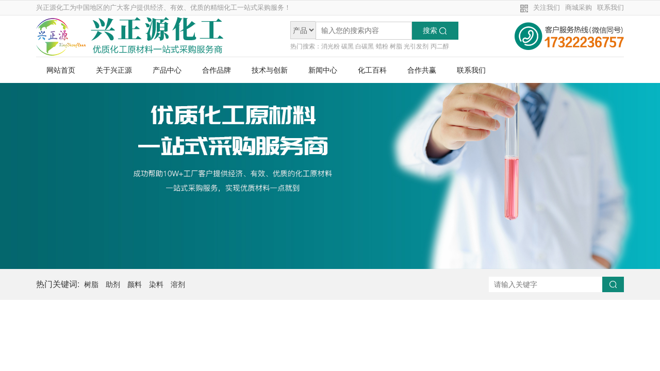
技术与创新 (270, 70)
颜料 (134, 284)
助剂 (113, 284)
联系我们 (610, 7)
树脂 (91, 284)
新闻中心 (322, 70)
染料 (156, 284)
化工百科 (372, 70)
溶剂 (178, 284)
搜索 (435, 30)
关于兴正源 (114, 70)
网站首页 (60, 70)
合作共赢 (421, 70)
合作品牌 (216, 70)
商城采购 (578, 7)
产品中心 (167, 70)
